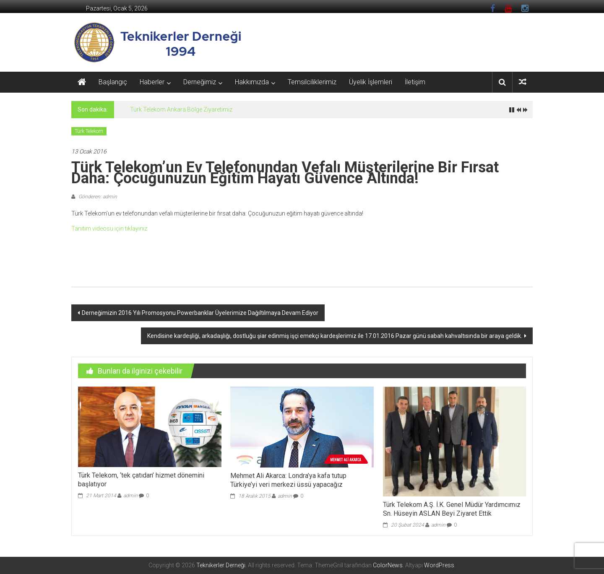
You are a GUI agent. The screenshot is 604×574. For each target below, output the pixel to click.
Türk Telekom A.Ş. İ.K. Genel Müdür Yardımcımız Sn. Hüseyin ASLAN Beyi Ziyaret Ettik (452, 509)
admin (130, 496)
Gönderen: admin (97, 197)
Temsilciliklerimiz (312, 82)
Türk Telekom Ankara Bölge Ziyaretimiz (181, 109)
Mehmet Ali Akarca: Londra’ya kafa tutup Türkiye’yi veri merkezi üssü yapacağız (288, 480)
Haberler (152, 82)
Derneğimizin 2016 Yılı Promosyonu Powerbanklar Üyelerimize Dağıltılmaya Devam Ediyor (200, 312)
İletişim (415, 82)
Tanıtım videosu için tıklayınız (109, 228)
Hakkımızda (252, 82)
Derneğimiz (199, 82)
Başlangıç (113, 82)
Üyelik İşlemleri (370, 82)
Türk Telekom (89, 131)
